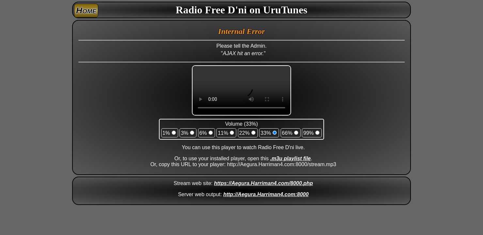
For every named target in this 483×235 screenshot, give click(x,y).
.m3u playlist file (290, 158)
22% (244, 133)
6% (203, 133)
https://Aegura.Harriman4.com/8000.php (263, 183)
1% (166, 133)
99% (308, 133)
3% (184, 133)
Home (86, 10)
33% (265, 133)
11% (223, 133)
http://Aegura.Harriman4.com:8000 (265, 194)
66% (287, 133)
